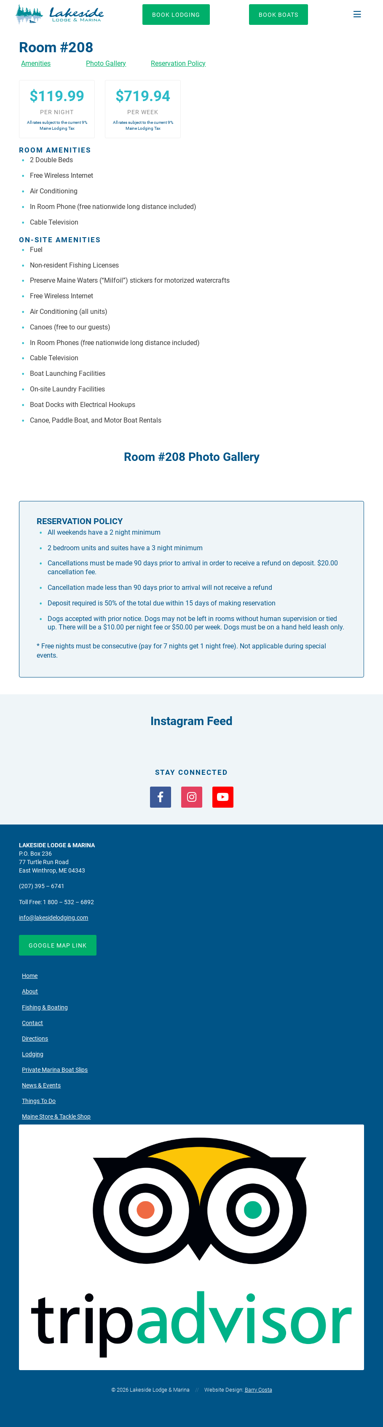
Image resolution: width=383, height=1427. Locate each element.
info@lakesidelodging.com (53, 917)
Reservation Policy (178, 63)
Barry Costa (258, 1390)
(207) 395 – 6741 (41, 886)
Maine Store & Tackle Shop (56, 1116)
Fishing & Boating (45, 1007)
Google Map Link (58, 945)
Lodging (32, 1054)
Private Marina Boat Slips (55, 1070)
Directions (35, 1038)
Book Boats (278, 14)
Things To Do (39, 1101)
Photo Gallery (106, 63)
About (30, 991)
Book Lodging (176, 14)
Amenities (36, 63)
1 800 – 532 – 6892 (68, 902)
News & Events (41, 1085)
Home (29, 976)
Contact (32, 1023)
